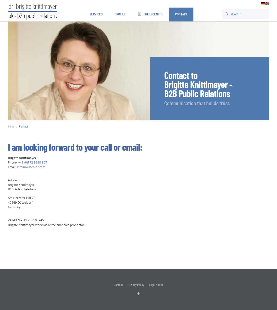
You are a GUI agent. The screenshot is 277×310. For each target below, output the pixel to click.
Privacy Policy (136, 284)
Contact (181, 14)
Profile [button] (120, 14)
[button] (138, 293)
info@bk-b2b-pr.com (31, 167)
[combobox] (245, 14)
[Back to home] (32, 11)
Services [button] (96, 14)
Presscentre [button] (150, 14)
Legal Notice (156, 284)
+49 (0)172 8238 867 (32, 162)
